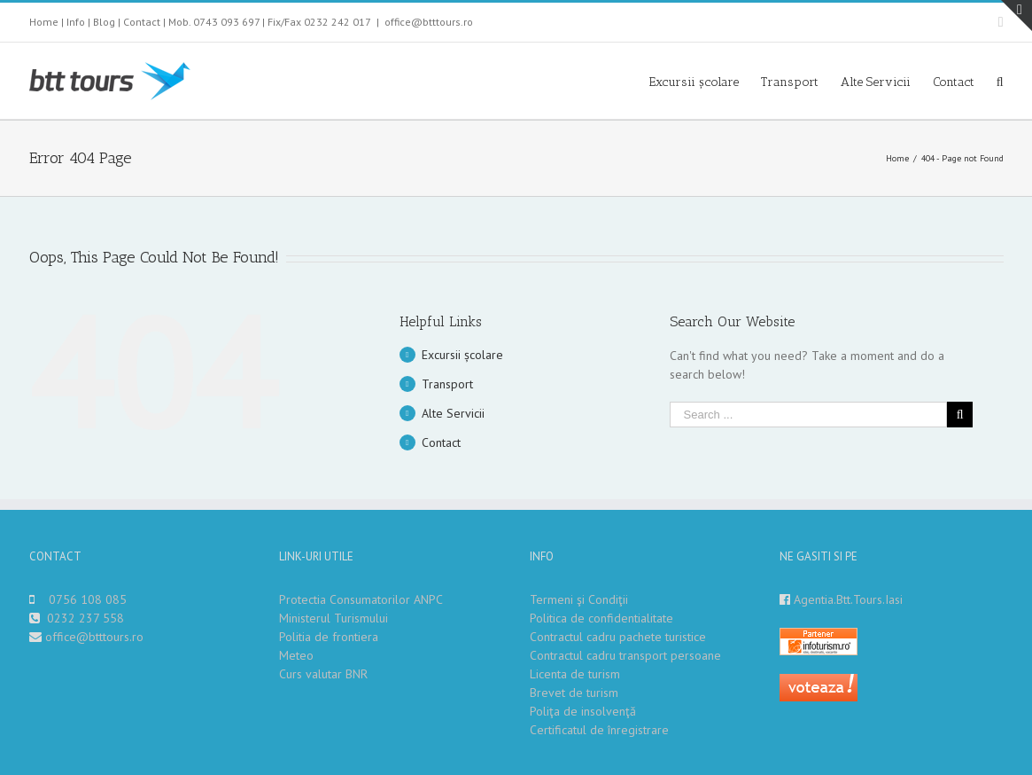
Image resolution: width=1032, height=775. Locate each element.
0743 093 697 (226, 21)
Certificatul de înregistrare (599, 730)
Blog (104, 21)
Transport (447, 384)
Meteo (296, 655)
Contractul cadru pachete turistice (618, 637)
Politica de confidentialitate (601, 618)
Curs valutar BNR (323, 674)
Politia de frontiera (328, 637)
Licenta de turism (575, 674)
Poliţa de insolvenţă (583, 711)
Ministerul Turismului (333, 618)
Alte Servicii (453, 413)
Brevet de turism (574, 693)
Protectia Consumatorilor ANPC (361, 599)
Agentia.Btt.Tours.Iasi (848, 599)
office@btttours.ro (428, 21)
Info (75, 21)
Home (43, 21)
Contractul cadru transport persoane (625, 655)
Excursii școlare (462, 355)
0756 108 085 (88, 599)
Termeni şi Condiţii (579, 599)
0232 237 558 (85, 618)
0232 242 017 (337, 21)
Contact (141, 21)
